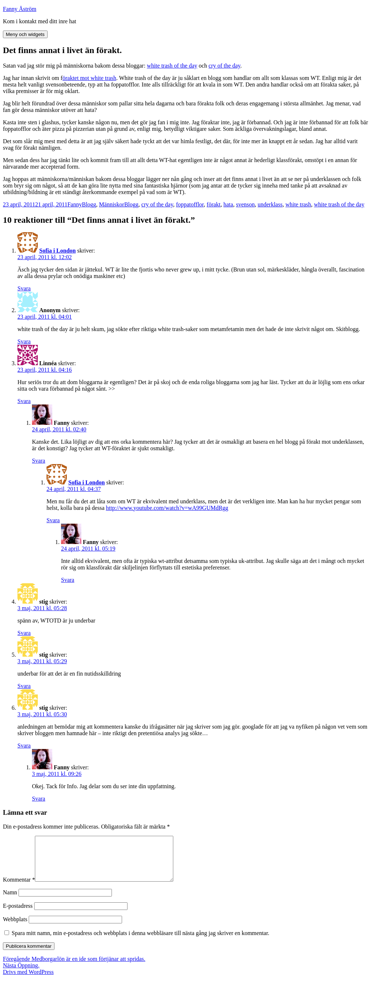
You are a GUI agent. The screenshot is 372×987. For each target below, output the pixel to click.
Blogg (89, 204)
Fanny (74, 204)
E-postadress (18, 914)
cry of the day (224, 66)
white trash (298, 204)
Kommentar (19, 888)
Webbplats (15, 928)
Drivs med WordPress (28, 981)
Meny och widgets (25, 34)
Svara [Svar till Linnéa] (24, 401)
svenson (245, 204)
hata (228, 204)
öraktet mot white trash (89, 78)
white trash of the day (172, 66)
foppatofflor (189, 204)
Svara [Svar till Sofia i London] (24, 288)
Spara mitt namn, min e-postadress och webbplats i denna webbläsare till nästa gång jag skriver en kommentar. (140, 942)
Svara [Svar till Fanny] (38, 461)
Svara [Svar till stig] (24, 633)
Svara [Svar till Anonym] (24, 341)
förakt (214, 204)
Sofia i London (57, 250)
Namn (10, 901)
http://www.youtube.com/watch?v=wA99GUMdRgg (167, 508)
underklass (270, 204)
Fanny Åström (19, 9)
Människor (111, 204)
